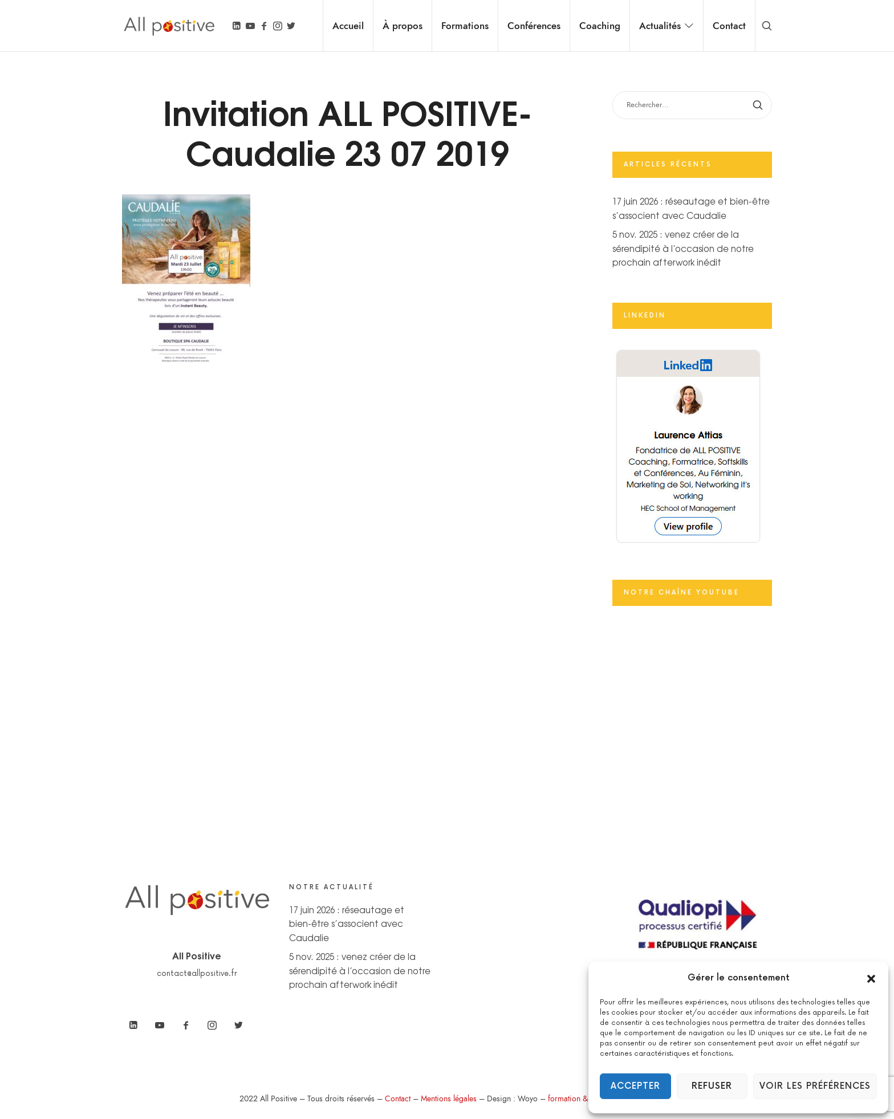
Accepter (635, 1086)
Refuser (712, 1086)
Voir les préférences (815, 1086)
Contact (398, 1098)
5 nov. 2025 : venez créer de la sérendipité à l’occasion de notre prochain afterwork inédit (683, 248)
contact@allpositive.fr (197, 973)
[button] (871, 978)
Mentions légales (449, 1098)
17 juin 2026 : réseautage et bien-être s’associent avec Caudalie (346, 923)
